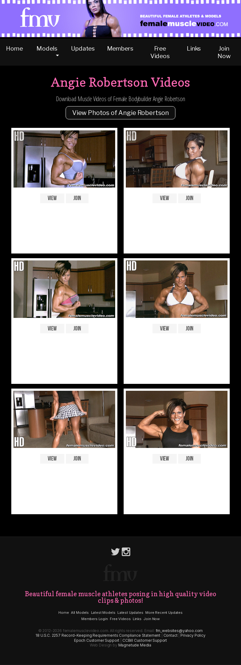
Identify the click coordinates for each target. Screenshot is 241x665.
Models (46, 48)
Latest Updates (130, 612)
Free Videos (160, 52)
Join (77, 198)
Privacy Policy (193, 635)
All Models (80, 612)
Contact (170, 635)
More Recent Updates (164, 612)
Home (14, 48)
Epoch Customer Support (96, 640)
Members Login (94, 619)
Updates (83, 48)
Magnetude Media (135, 645)
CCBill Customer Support (144, 640)
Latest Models (103, 612)
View (52, 198)
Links (194, 48)
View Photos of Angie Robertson (120, 113)
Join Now (224, 52)
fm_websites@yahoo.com (179, 630)
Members (120, 48)
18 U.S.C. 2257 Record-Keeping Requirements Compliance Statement (97, 635)
